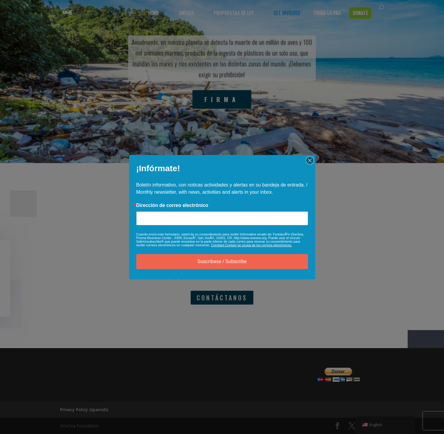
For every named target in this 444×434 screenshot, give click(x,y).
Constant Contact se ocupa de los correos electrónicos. (251, 245)
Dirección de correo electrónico (172, 205)
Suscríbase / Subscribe (222, 261)
